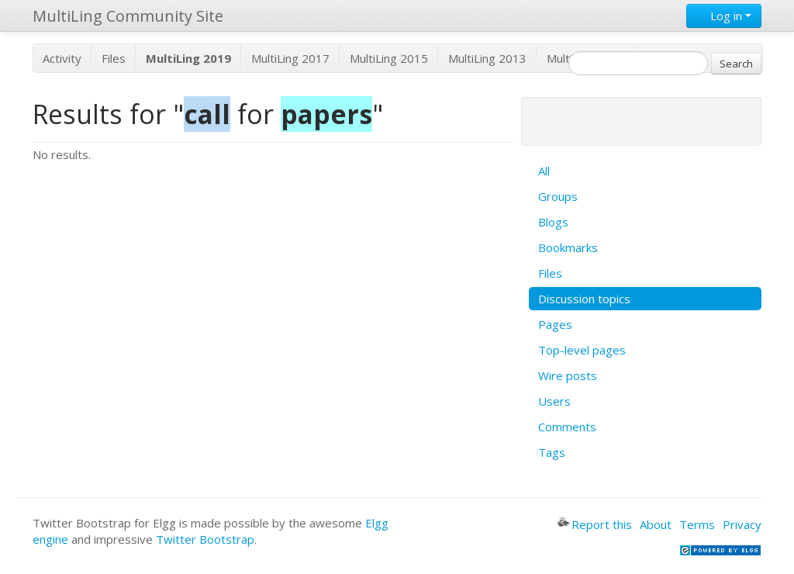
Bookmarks (568, 247)
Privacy (742, 524)
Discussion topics (584, 298)
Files (114, 58)
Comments (567, 426)
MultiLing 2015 (389, 58)
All (544, 170)
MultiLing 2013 (487, 58)
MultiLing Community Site (128, 15)
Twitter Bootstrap (205, 539)
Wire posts (567, 375)
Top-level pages (582, 350)
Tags (551, 452)
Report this (595, 524)
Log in (723, 15)
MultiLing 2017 (290, 58)
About (655, 524)
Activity (62, 58)
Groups (558, 196)
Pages (555, 324)
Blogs (553, 222)
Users (554, 401)
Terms (697, 524)
